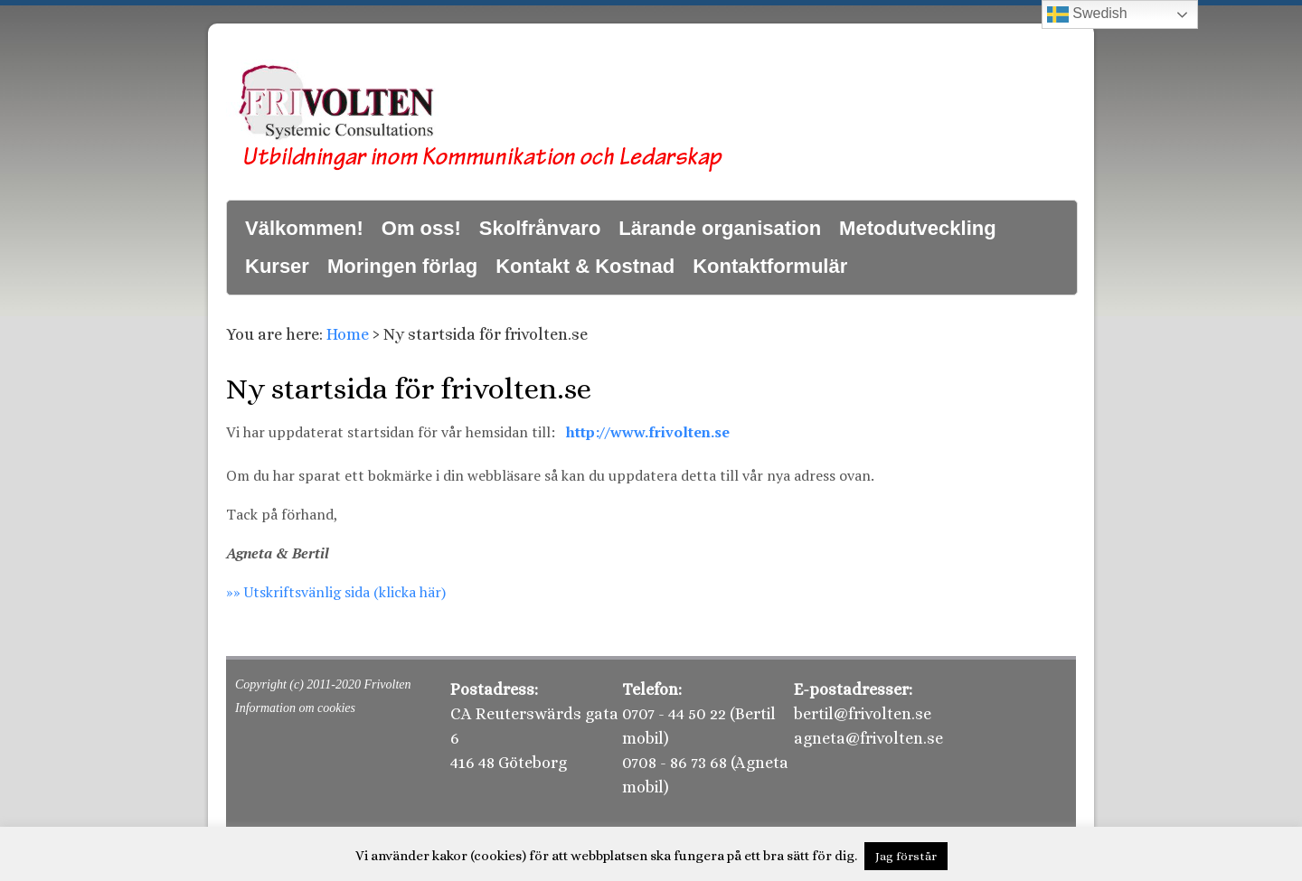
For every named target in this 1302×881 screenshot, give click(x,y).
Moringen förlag (402, 266)
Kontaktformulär (770, 266)
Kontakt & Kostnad (585, 266)
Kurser (277, 266)
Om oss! (421, 228)
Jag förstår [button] (906, 856)
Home (347, 334)
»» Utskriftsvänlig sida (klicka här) (336, 592)
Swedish (1087, 14)
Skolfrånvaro (540, 228)
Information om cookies (295, 708)
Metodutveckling (917, 228)
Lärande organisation (719, 228)
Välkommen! (304, 228)
